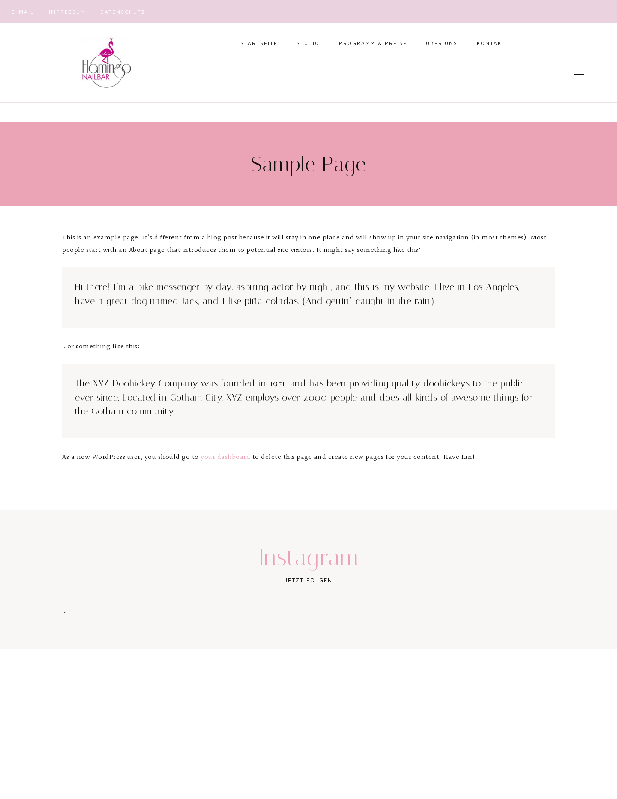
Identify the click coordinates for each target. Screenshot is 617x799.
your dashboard (225, 457)
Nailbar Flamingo (103, 63)
